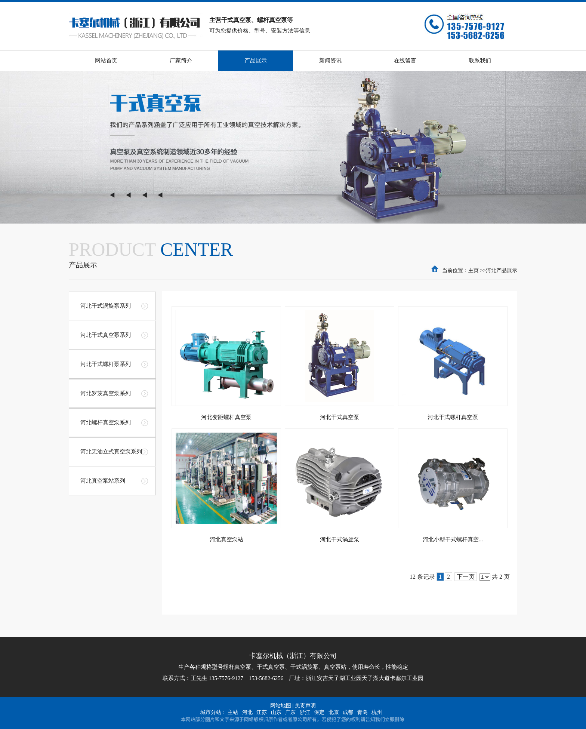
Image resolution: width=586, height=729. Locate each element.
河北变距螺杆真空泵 (226, 417)
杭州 (376, 712)
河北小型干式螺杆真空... (453, 539)
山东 (276, 712)
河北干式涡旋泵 (339, 539)
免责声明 (305, 705)
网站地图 (280, 705)
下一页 (466, 576)
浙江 (305, 712)
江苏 (261, 712)
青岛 (362, 712)
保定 (319, 712)
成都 (348, 712)
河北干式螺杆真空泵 (453, 417)
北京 (334, 712)
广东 (290, 712)
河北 (247, 712)
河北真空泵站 (226, 539)
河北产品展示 (501, 270)
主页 (473, 270)
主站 (233, 712)
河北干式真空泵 (339, 417)
